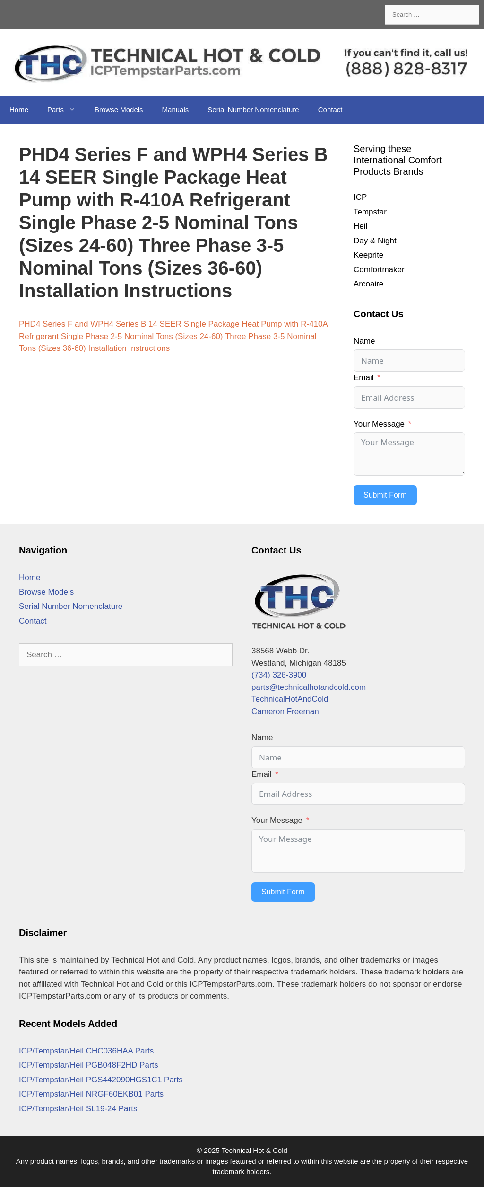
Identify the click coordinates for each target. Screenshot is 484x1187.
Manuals (175, 110)
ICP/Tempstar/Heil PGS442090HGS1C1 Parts (101, 1079)
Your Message (379, 423)
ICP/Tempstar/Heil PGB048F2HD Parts (88, 1065)
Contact (330, 110)
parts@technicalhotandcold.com (308, 687)
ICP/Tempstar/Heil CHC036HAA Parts (86, 1050)
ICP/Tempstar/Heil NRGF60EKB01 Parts (91, 1093)
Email (364, 377)
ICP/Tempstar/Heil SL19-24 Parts (78, 1108)
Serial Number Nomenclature (253, 110)
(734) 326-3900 (278, 674)
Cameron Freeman (285, 711)
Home (18, 110)
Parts (66, 110)
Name (364, 341)
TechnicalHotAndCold (289, 699)
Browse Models (119, 110)
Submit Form (385, 495)
